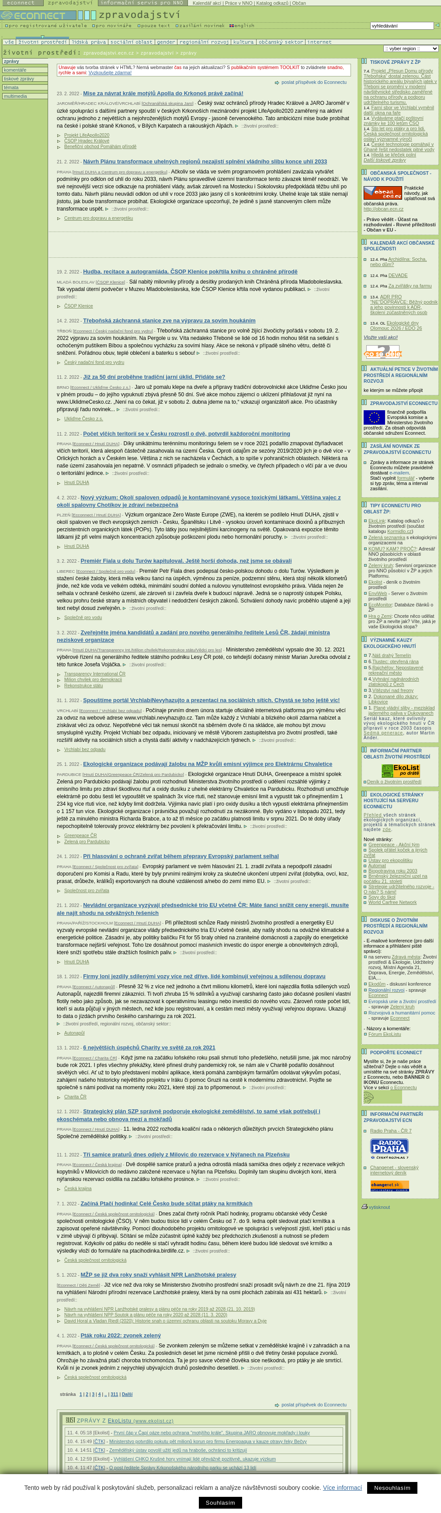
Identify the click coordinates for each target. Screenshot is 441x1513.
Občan (299, 3)
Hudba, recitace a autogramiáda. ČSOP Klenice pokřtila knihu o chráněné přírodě (190, 271)
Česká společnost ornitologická (95, 1260)
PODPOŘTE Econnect (396, 1052)
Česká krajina (78, 1188)
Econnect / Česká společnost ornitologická (113, 1214)
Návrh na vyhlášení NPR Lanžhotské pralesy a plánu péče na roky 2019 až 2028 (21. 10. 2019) (159, 1309)
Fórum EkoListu (384, 1034)
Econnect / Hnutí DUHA (95, 443)
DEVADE (398, 275)
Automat (377, 865)
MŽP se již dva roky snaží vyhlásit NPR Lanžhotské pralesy (158, 1274)
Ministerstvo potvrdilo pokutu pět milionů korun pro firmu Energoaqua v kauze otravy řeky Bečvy (208, 1441)
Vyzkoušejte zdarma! (110, 72)
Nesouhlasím (392, 1488)
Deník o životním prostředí (394, 781)
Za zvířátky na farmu (410, 285)
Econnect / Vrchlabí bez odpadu (110, 710)
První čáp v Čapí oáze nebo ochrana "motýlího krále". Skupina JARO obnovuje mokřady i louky (212, 1432)
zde (387, 829)
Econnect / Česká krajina (97, 1164)
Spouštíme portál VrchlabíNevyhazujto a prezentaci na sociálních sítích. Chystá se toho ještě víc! (211, 700)
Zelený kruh (380, 565)
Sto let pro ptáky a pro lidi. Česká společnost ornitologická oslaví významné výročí (396, 134)
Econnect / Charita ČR (94, 1058)
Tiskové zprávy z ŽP (395, 62)
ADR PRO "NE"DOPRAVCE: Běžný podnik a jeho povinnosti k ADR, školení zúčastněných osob (404, 304)
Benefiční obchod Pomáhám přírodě (100, 146)
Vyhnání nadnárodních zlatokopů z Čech (393, 681)
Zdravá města (406, 956)
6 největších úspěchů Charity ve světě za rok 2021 (149, 1047)
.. (105, 1394)
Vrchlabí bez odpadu (84, 749)
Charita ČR (75, 1096)
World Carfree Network (392, 902)
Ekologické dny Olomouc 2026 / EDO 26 (396, 325)
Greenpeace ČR (80, 835)
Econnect (378, 995)
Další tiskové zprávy (385, 160)
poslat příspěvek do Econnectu (314, 82)
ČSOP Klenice (110, 282)
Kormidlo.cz (399, 531)
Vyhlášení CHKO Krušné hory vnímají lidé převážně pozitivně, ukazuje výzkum (195, 1458)
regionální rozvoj (116, 1023)
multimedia (15, 96)
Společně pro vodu (83, 617)
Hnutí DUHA (76, 482)
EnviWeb (377, 593)
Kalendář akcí (207, 3)
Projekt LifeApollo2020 (86, 135)
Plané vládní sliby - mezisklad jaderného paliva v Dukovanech (401, 710)
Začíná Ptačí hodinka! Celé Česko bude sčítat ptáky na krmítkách (166, 1203)
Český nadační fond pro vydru (94, 362)
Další (127, 1394)
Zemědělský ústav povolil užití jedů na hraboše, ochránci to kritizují (178, 1450)
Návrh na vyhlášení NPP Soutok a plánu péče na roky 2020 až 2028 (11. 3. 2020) (145, 1314)
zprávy (11, 61)
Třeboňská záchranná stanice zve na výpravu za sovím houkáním (169, 320)
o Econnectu (403, 1087)
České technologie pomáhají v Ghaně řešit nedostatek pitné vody (399, 147)
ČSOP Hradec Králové (86, 140)
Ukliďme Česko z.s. (83, 418)
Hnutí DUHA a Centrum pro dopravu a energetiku (119, 172)
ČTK (99, 1441)
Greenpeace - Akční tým (394, 844)
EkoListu (141, 1421)
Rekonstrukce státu (83, 685)
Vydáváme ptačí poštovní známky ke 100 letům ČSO (394, 120)
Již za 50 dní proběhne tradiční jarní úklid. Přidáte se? (154, 377)
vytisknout (375, 1207)
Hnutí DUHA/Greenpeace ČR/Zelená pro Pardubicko (133, 774)
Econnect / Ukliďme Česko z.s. (100, 387)
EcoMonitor (380, 604)
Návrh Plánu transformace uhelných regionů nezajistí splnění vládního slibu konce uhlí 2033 (205, 161)
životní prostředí (260, 126)
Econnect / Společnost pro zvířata (105, 866)
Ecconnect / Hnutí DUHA (96, 514)
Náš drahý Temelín (391, 655)
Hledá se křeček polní (394, 154)
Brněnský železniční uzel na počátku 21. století (395, 878)
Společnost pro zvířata (86, 890)
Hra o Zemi (380, 616)
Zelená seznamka (386, 537)
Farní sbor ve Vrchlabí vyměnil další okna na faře (399, 110)
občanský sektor (152, 1023)
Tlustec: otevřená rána (395, 661)
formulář (406, 478)
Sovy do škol (382, 897)
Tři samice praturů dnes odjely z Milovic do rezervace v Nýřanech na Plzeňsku (186, 1154)
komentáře (14, 70)
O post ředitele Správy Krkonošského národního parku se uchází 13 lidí (182, 1467)
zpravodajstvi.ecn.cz (108, 52)
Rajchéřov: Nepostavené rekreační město (396, 670)
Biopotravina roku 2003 (392, 870)
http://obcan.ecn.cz (383, 208)
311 (114, 1394)
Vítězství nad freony (392, 690)
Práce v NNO (239, 3)
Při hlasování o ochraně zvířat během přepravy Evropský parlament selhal (181, 856)
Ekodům (376, 984)
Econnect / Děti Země (78, 1285)
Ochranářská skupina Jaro (167, 103)
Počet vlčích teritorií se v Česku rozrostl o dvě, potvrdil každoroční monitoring (186, 433)
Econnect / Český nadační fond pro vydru (113, 331)
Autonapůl (74, 1033)
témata (10, 87)
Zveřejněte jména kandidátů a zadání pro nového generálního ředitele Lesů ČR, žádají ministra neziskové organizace (193, 636)
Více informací (342, 1487)
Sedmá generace (383, 733)
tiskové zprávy (18, 78)
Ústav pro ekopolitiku (390, 860)
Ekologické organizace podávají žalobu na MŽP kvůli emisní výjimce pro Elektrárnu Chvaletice (207, 764)
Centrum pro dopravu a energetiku (98, 218)
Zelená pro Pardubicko (87, 841)
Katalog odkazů (272, 3)
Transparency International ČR (94, 674)
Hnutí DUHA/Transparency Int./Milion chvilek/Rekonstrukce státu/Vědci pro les (147, 649)
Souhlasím (220, 1502)
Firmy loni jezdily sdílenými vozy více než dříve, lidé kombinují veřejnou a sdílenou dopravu (204, 976)
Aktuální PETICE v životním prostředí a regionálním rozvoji (401, 375)
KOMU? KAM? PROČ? (392, 548)
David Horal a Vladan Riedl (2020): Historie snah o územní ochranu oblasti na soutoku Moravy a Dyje (165, 1321)
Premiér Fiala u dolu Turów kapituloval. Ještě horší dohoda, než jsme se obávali (186, 560)
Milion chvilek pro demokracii (93, 679)
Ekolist (375, 582)
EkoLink (376, 520)
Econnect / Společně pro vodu (105, 571)
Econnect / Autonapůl (93, 986)
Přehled (373, 815)
